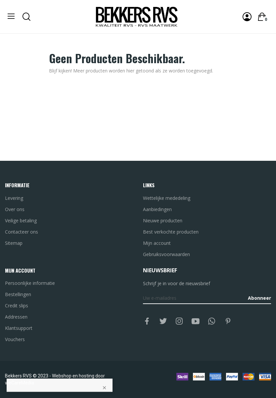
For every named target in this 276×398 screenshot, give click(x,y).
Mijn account (157, 243)
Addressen (16, 317)
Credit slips (16, 305)
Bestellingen (18, 294)
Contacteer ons (21, 232)
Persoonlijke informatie (30, 283)
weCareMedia (19, 382)
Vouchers (15, 339)
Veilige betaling (21, 220)
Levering (14, 198)
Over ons (14, 209)
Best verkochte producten (171, 232)
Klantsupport (18, 328)
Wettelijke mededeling (166, 198)
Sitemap (14, 243)
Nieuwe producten (162, 220)
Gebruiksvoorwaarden (166, 254)
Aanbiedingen (157, 209)
